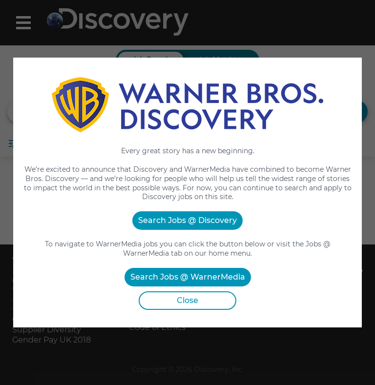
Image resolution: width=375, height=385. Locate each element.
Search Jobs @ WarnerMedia (187, 277)
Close (187, 300)
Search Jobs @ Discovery (187, 220)
